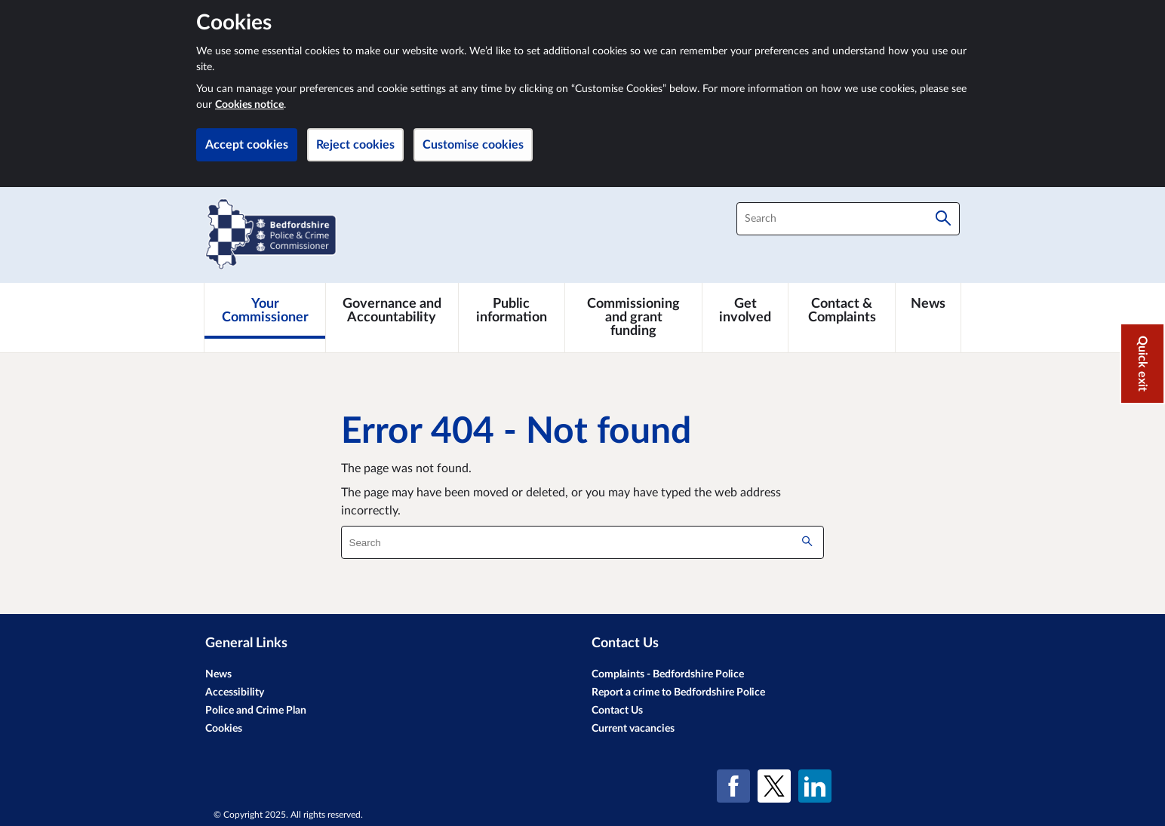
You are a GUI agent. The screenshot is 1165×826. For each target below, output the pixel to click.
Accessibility (234, 692)
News (218, 674)
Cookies (223, 728)
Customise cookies (473, 145)
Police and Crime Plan (255, 710)
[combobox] (848, 218)
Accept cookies (246, 145)
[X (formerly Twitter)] (774, 786)
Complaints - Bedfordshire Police (668, 674)
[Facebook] (733, 786)
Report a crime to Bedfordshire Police (678, 692)
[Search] (943, 218)
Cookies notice (249, 105)
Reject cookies (355, 145)
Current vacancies (633, 728)
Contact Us (617, 710)
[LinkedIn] (814, 786)
